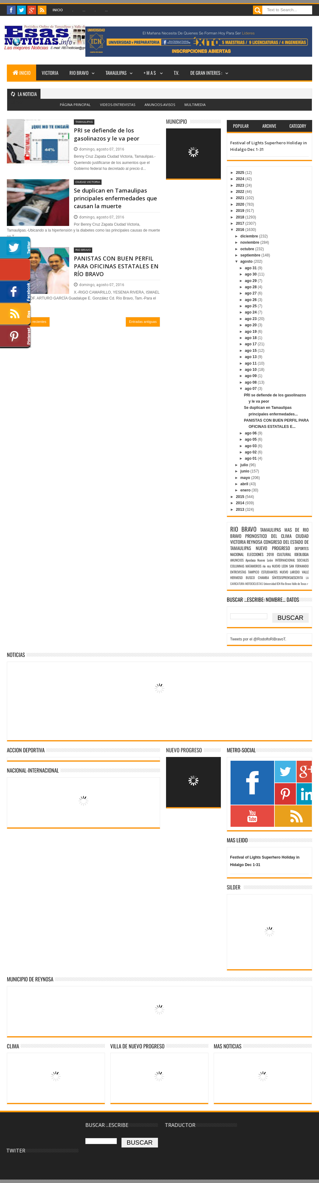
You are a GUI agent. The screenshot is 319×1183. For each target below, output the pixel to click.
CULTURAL (284, 554)
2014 (240, 503)
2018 (240, 217)
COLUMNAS (237, 565)
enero (246, 490)
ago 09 (251, 376)
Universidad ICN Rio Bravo (277, 584)
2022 (240, 191)
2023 (240, 185)
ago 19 (251, 331)
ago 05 (251, 439)
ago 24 (251, 312)
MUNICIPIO (176, 121)
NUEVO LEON (280, 565)
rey (269, 565)
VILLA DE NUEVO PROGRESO (137, 1046)
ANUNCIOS (237, 560)
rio (264, 565)
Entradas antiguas (143, 321)
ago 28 (251, 287)
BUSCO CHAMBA (257, 577)
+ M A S (150, 72)
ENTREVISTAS (238, 571)
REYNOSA (254, 542)
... (84, 9)
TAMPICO (253, 571)
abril (245, 484)
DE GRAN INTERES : (206, 72)
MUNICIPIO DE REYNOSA (30, 979)
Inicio (58, 9)
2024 (240, 179)
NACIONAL (237, 554)
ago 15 (251, 350)
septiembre (250, 255)
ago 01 (251, 458)
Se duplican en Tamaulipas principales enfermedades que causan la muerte (115, 198)
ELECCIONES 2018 (260, 554)
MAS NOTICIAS (227, 1046)
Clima (13, 1046)
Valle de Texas (299, 584)
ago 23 (251, 319)
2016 (240, 230)
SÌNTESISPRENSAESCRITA (287, 577)
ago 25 (251, 306)
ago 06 (251, 433)
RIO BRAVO (78, 72)
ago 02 (251, 452)
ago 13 (251, 357)
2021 (240, 198)
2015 (240, 497)
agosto (247, 261)
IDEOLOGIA (301, 554)
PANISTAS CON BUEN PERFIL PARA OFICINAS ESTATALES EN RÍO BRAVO (116, 266)
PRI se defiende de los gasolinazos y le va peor (106, 134)
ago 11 (251, 363)
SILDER (233, 887)
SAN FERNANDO (299, 565)
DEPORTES (302, 548)
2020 (240, 204)
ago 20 (251, 325)
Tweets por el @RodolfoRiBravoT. (258, 639)
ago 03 (251, 446)
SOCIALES (303, 560)
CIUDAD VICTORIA (87, 182)
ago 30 (251, 274)
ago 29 (251, 281)
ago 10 (251, 369)
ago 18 (251, 338)
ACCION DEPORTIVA (26, 750)
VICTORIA (50, 72)
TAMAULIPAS (116, 72)
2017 (240, 223)
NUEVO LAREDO (290, 571)
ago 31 (251, 268)
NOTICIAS (16, 655)
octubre (247, 249)
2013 (240, 509)
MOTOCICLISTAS (254, 584)
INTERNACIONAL (285, 560)
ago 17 (251, 344)
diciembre (249, 236)
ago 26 (251, 300)
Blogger (173, 108)
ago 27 (251, 293)
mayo (245, 478)
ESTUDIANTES (269, 571)
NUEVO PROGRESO (273, 548)
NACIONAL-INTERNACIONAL (33, 770)
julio (244, 465)
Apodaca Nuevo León (259, 560)
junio (245, 471)
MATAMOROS (253, 565)
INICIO (21, 72)
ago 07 (251, 388)
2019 (240, 210)
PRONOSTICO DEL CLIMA (268, 536)
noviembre (250, 242)
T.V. (176, 72)
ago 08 (251, 382)
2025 (240, 172)
